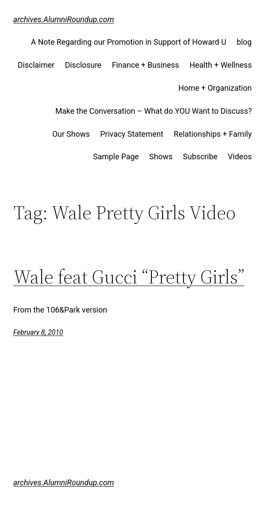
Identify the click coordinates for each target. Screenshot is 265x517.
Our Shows (71, 133)
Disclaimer (36, 64)
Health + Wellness (221, 64)
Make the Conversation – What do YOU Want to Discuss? (154, 110)
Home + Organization (215, 87)
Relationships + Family (213, 133)
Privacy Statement (132, 133)
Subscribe (200, 156)
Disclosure (83, 64)
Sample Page (116, 156)
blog (244, 41)
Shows (161, 156)
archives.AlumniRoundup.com (63, 19)
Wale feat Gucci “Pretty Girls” (129, 277)
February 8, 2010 (38, 332)
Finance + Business (145, 64)
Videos (240, 156)
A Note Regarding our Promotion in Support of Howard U (128, 41)
